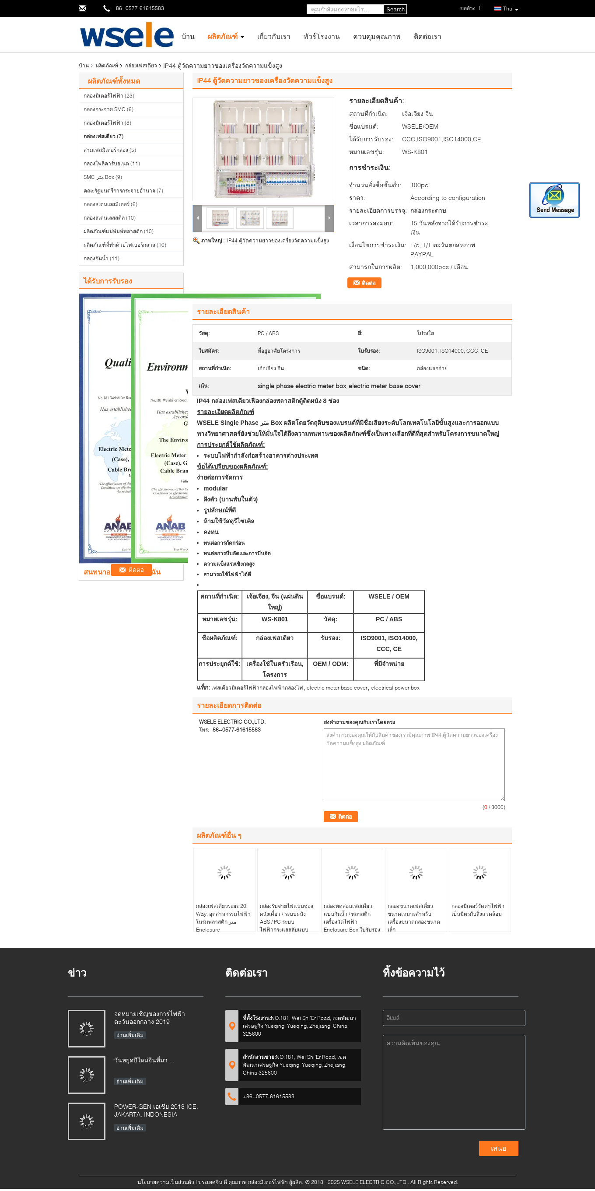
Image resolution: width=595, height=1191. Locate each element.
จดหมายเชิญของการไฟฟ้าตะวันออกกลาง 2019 (149, 1017)
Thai (510, 9)
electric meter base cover (337, 687)
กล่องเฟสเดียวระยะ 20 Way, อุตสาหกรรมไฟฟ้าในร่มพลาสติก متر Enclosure (223, 918)
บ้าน (188, 36)
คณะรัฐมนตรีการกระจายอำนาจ (119, 190)
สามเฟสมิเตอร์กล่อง (106, 150)
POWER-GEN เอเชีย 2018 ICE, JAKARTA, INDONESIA (156, 1110)
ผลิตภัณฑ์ (223, 36)
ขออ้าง (468, 8)
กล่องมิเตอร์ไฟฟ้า (103, 95)
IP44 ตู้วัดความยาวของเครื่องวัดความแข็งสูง (278, 240)
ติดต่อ (369, 283)
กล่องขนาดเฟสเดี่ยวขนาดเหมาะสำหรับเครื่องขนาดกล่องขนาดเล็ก (414, 918)
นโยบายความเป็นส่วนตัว (165, 1182)
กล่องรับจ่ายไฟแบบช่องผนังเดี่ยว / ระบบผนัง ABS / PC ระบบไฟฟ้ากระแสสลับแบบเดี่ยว (286, 922)
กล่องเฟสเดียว (141, 65)
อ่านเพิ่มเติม (130, 1035)
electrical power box (395, 687)
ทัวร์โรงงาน (322, 36)
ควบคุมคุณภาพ (377, 36)
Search (395, 9)
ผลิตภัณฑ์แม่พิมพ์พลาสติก (113, 231)
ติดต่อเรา (427, 36)
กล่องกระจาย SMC (105, 109)
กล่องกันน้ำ (96, 258)
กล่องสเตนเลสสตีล (104, 217)
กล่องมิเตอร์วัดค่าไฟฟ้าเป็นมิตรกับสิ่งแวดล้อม (478, 910)
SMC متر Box (99, 177)
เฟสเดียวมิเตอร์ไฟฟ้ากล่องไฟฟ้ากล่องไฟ (257, 687)
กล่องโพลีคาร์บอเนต (106, 163)
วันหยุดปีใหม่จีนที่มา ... (144, 1060)
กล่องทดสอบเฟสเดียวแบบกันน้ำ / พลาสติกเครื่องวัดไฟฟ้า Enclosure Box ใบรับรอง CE (352, 922)
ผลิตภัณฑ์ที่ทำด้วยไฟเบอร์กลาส (119, 245)
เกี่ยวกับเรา (273, 36)
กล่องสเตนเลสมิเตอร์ (107, 204)
